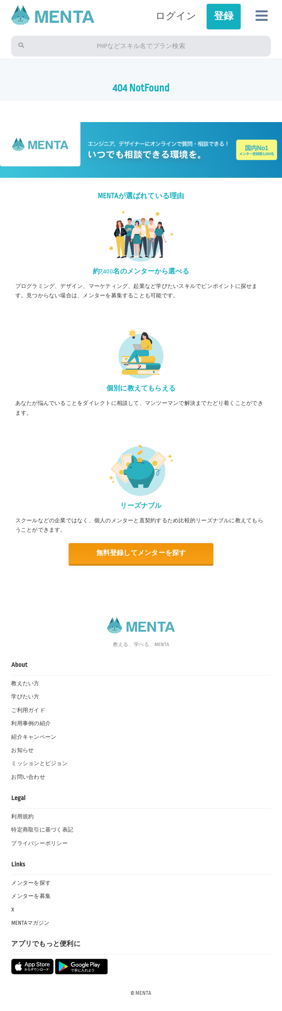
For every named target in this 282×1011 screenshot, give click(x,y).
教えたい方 (25, 683)
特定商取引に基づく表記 (42, 830)
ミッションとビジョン (39, 763)
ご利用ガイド (28, 710)
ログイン (176, 16)
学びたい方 (25, 697)
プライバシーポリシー (39, 843)
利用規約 (22, 817)
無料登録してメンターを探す (141, 553)
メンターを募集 (31, 896)
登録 (223, 16)
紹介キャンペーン (33, 737)
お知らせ (22, 750)
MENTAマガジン (30, 923)
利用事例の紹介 (31, 723)
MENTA (143, 993)
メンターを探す (31, 883)
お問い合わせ (28, 777)
